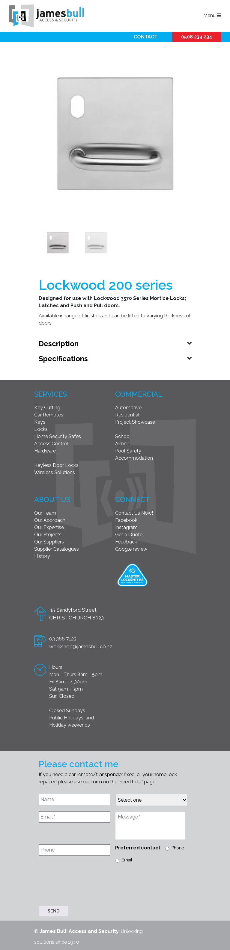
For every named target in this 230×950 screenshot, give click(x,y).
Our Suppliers (49, 540)
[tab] (115, 342)
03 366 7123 (62, 637)
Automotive (128, 406)
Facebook (126, 519)
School (123, 435)
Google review (131, 548)
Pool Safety (128, 449)
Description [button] (59, 342)
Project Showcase (135, 421)
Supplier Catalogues (56, 548)
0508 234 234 (196, 37)
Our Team (45, 512)
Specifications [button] (63, 357)
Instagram (126, 526)
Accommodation (134, 457)
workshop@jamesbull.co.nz (80, 645)
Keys (39, 421)
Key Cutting (47, 406)
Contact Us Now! (134, 512)
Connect (132, 498)
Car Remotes (48, 413)
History (42, 555)
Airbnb (122, 442)
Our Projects (47, 533)
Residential (127, 413)
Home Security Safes (57, 435)
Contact (145, 37)
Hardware (45, 449)
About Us (52, 498)
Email (127, 858)
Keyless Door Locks (56, 464)
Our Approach (49, 519)
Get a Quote (128, 533)
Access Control (51, 442)
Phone (178, 846)
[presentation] (84, 884)
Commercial (138, 393)
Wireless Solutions (54, 471)
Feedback (126, 540)
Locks (41, 428)
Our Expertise (49, 526)
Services (50, 393)
